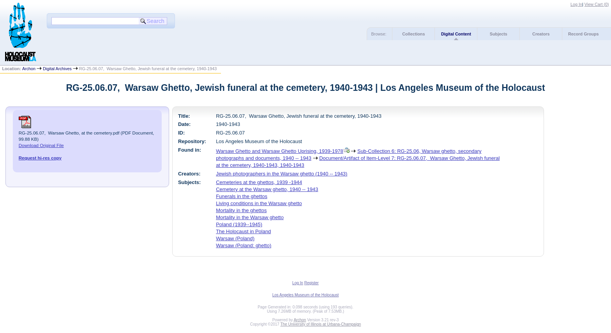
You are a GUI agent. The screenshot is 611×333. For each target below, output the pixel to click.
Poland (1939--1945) (239, 224)
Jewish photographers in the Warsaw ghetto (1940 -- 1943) (281, 174)
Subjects (498, 34)
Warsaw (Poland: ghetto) (243, 245)
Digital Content (456, 34)
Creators (540, 34)
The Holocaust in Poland (243, 231)
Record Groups (583, 34)
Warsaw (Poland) (235, 238)
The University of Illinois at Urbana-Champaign (321, 324)
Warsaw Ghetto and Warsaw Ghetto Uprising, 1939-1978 (279, 151)
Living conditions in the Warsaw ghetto (259, 203)
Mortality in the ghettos (241, 210)
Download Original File (41, 145)
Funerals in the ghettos (241, 196)
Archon (28, 68)
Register (311, 283)
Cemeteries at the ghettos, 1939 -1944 (259, 182)
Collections (413, 34)
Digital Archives (57, 68)
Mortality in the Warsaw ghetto (250, 217)
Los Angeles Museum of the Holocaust (305, 295)
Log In (576, 4)
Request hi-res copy (40, 158)
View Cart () (597, 4)
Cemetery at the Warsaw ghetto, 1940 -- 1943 (267, 189)
